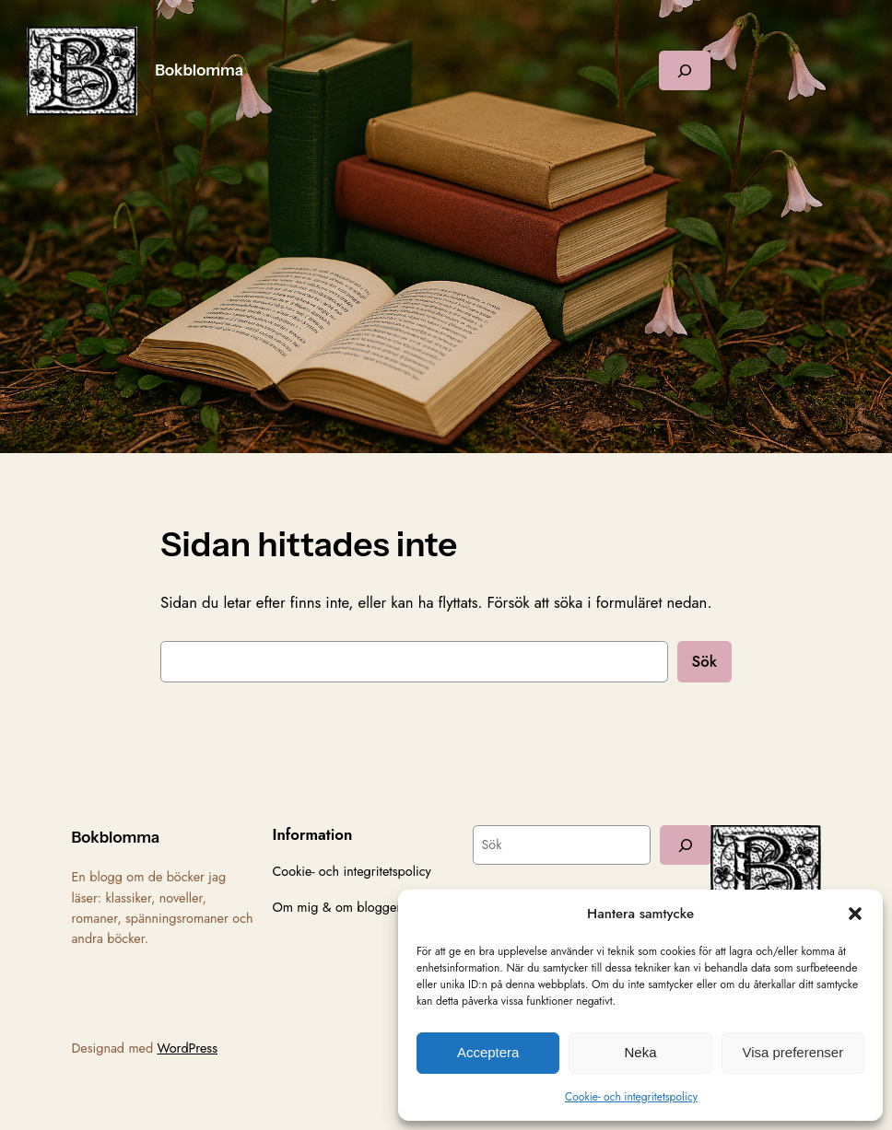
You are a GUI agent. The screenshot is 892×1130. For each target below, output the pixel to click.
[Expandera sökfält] (684, 70)
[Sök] (685, 845)
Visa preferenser (792, 1052)
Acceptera (488, 1052)
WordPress (187, 1048)
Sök (704, 661)
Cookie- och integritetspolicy (631, 1097)
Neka (640, 1052)
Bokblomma (199, 70)
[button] (855, 913)
